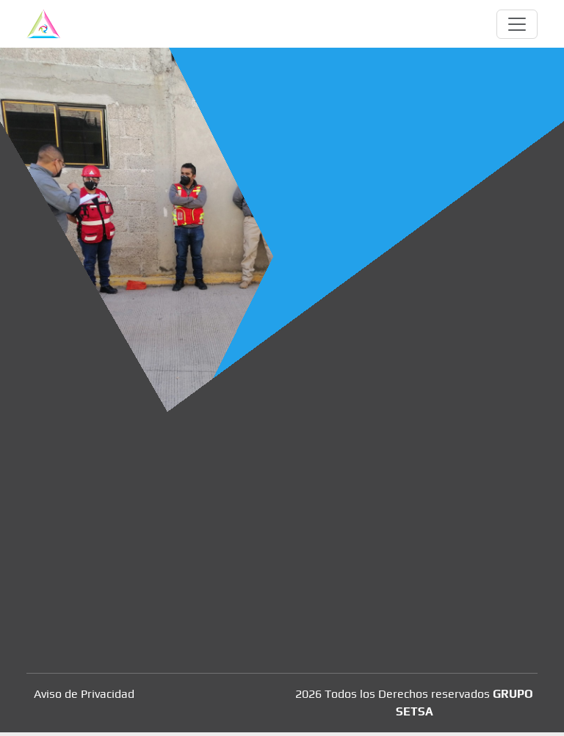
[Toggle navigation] (517, 24)
